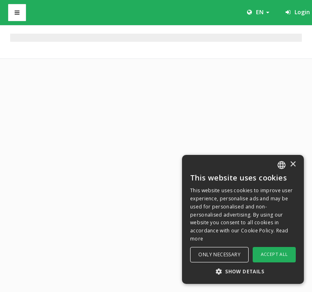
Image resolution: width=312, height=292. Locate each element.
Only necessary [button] (219, 254)
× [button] (293, 164)
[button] (243, 271)
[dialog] (243, 219)
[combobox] (281, 165)
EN (258, 12)
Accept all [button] (274, 254)
